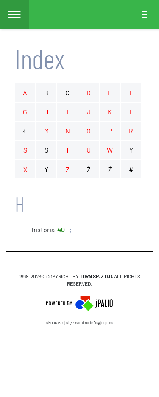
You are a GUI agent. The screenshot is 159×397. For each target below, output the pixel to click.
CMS (79, 372)
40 (61, 229)
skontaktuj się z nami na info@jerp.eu (79, 322)
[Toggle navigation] (144, 14)
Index (39, 58)
